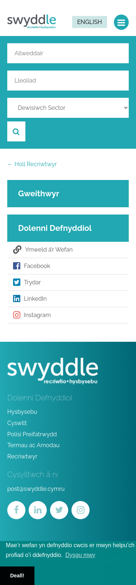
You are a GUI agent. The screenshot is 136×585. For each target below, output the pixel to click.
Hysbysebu (22, 411)
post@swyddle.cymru (36, 488)
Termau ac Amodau (33, 445)
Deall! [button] (17, 575)
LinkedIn (30, 298)
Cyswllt (17, 423)
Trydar (27, 282)
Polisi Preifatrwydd (32, 434)
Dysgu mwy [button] (80, 555)
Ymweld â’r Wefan (43, 249)
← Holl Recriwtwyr (32, 164)
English (89, 22)
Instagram (32, 315)
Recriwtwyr (22, 456)
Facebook (31, 266)
